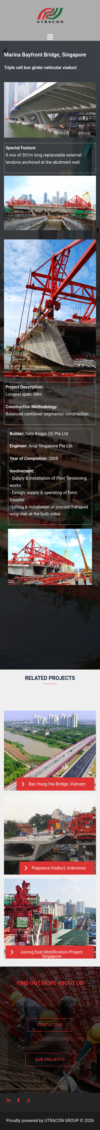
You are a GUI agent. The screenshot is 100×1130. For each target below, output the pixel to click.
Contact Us (50, 1025)
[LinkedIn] (8, 1100)
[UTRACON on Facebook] (18, 1100)
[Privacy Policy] (28, 1100)
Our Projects (50, 1059)
